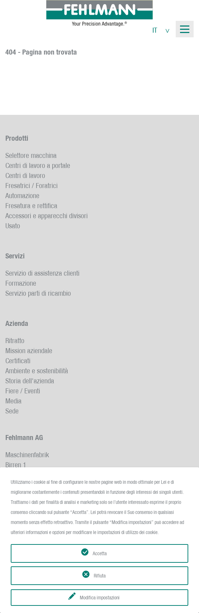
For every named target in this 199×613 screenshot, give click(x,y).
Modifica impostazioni (100, 597)
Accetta (100, 553)
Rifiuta (100, 576)
